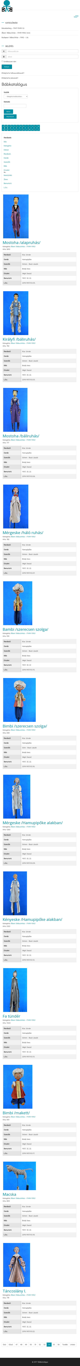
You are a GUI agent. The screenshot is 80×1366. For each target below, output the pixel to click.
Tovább (65, 1344)
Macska (9, 1194)
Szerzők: (7, 162)
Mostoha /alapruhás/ (21, 242)
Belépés (6, 67)
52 (40, 1344)
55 (54, 1344)
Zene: (6, 179)
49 (26, 1344)
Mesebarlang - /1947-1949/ (13, 28)
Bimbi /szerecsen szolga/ (25, 726)
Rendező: (7, 154)
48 (21, 1344)
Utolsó (72, 1344)
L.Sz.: (6, 187)
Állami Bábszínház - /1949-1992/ (16, 33)
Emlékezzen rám (9, 61)
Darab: (6, 158)
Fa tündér (11, 1016)
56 (59, 1344)
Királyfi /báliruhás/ (19, 339)
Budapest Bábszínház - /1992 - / (15, 37)
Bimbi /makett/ (16, 1112)
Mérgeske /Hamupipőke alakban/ (33, 822)
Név (5, 141)
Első (4, 1344)
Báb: (5, 166)
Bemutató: (8, 183)
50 (31, 1344)
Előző (11, 1344)
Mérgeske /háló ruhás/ (23, 532)
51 (35, 1344)
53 (44, 1344)
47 (16, 1344)
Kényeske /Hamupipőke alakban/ (32, 919)
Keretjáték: (8, 175)
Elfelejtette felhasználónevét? (13, 73)
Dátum (6, 150)
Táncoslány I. (14, 1291)
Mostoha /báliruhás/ (21, 435)
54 (49, 1344)
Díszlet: (7, 170)
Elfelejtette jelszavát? (10, 78)
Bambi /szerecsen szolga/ (25, 629)
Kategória (7, 146)
